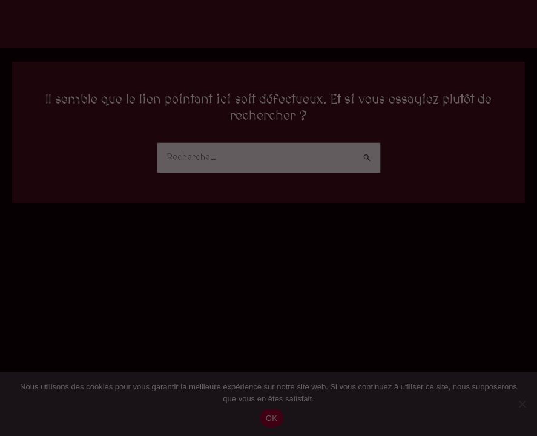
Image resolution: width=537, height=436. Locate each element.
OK (271, 418)
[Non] (522, 404)
